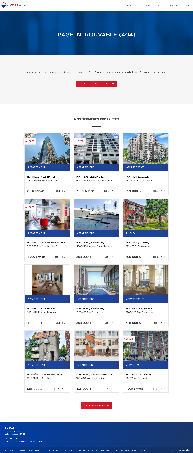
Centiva (186, 450)
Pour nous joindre (103, 84)
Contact (174, 5)
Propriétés (132, 5)
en (187, 5)
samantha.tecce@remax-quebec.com (27, 441)
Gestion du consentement (137, 450)
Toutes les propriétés (97, 406)
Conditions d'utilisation (116, 450)
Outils (161, 5)
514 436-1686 (14, 439)
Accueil (83, 84)
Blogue (147, 5)
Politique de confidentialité (95, 450)
